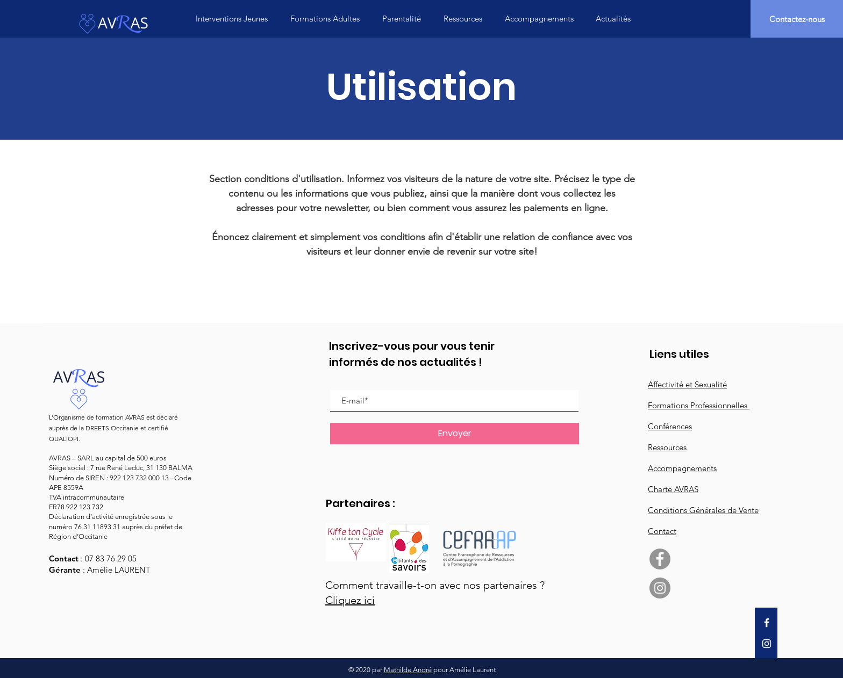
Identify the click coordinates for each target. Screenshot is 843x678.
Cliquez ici (350, 600)
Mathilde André (408, 670)
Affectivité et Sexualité (687, 384)
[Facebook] (767, 623)
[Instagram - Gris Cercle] (659, 588)
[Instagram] (767, 644)
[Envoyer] (454, 433)
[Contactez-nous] (797, 19)
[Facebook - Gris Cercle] (659, 559)
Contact (662, 531)
